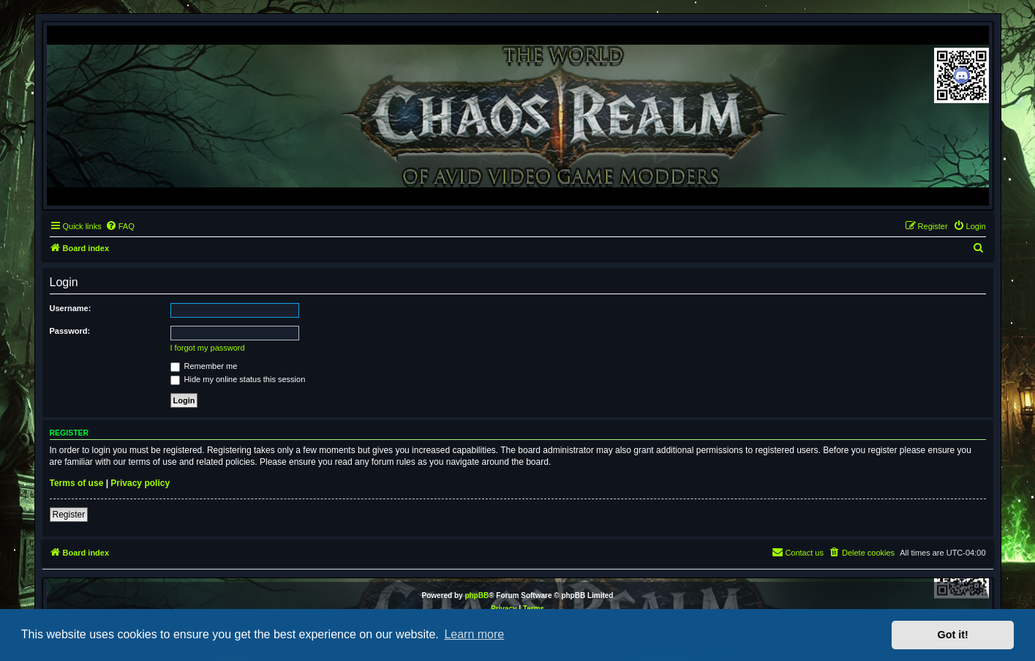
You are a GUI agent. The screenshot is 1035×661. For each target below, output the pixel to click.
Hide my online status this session (238, 379)
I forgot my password (207, 347)
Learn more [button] (474, 634)
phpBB (476, 595)
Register (69, 514)
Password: (70, 330)
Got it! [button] (953, 635)
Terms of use (77, 483)
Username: (70, 308)
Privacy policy (140, 483)
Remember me (204, 366)
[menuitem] (120, 226)
